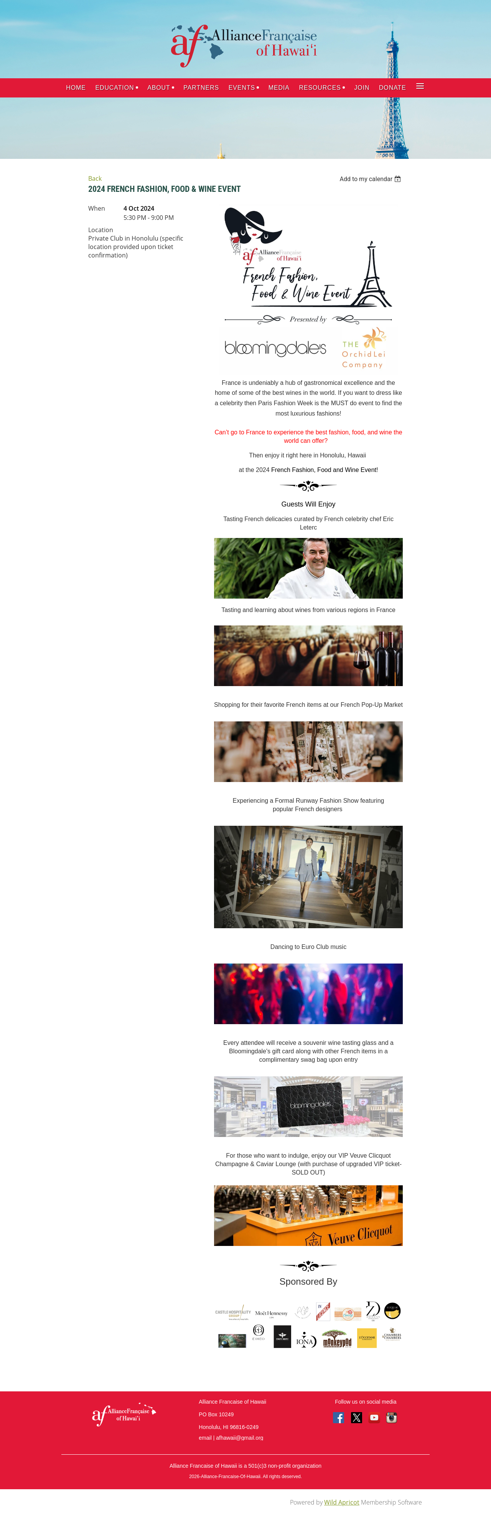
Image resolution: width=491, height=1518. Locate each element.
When (96, 208)
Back (95, 178)
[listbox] (371, 179)
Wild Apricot (341, 1502)
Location (100, 230)
